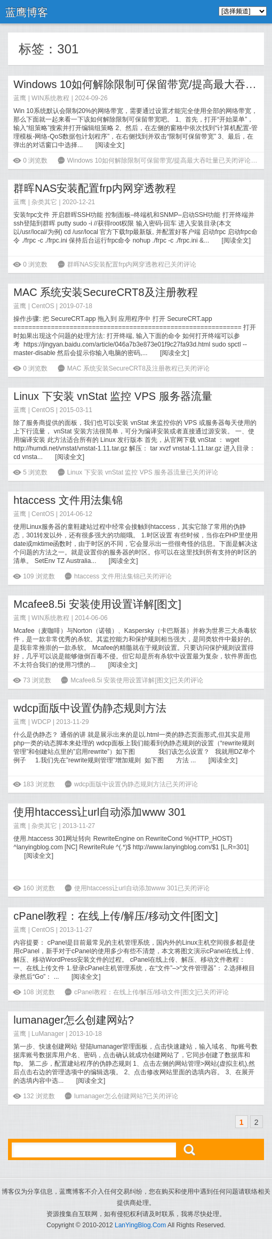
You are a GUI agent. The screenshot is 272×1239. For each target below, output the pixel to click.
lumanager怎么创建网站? (73, 1020)
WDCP (41, 722)
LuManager (47, 1033)
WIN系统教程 (50, 98)
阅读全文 (110, 145)
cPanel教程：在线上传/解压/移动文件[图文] (115, 916)
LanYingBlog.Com (140, 1225)
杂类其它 (44, 202)
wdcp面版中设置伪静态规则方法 (89, 708)
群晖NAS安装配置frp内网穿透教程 (94, 188)
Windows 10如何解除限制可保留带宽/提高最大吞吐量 (140, 84)
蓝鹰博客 (26, 12)
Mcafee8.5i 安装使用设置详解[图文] (97, 604)
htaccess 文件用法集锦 (67, 500)
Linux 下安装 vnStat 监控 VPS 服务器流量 (112, 396)
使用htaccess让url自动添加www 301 (99, 812)
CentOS (42, 306)
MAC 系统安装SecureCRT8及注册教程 (105, 292)
